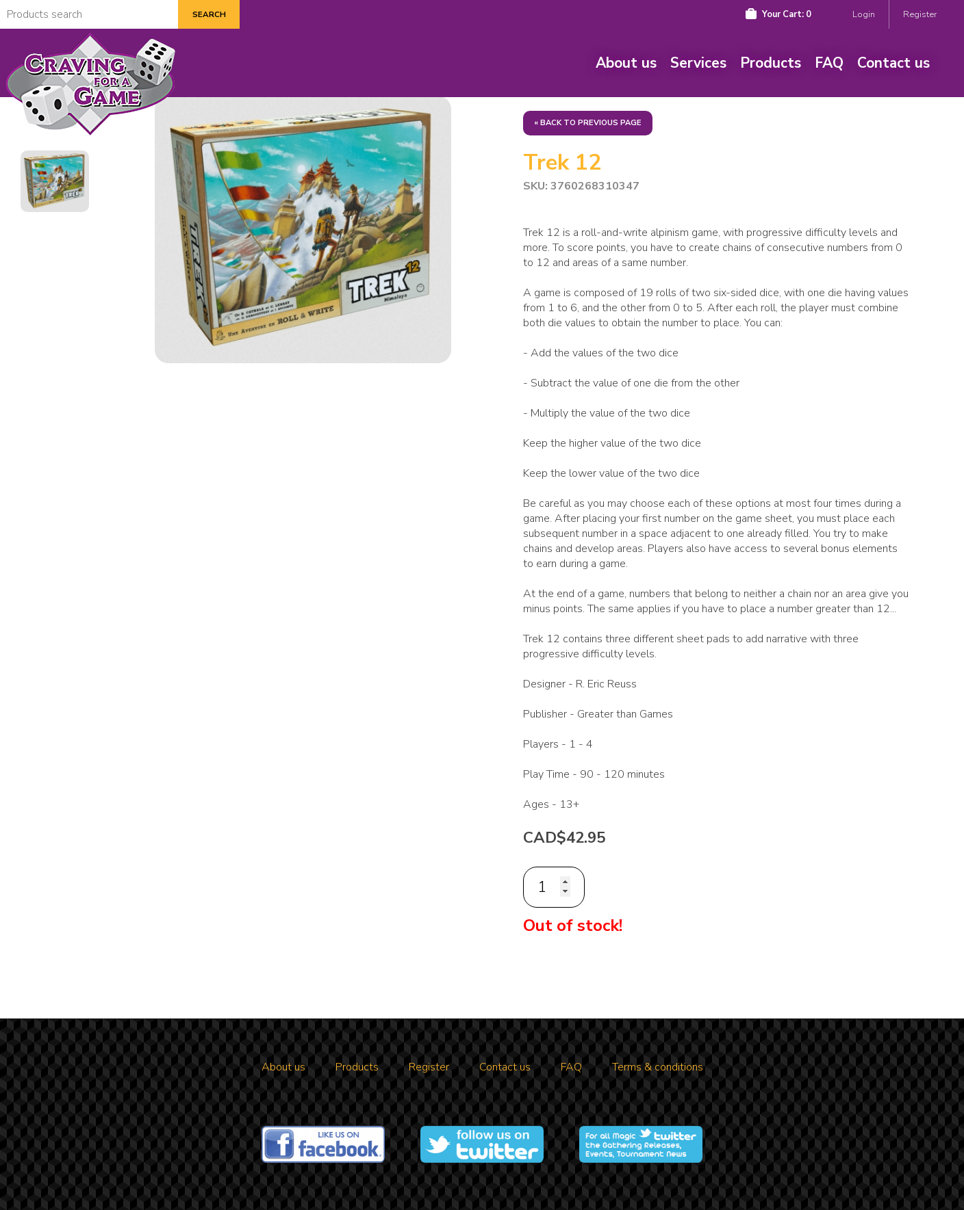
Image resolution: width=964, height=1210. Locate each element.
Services (698, 63)
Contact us (893, 63)
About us (626, 63)
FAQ (829, 63)
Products (770, 63)
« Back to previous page (588, 123)
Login (863, 14)
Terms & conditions (657, 1067)
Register (920, 14)
